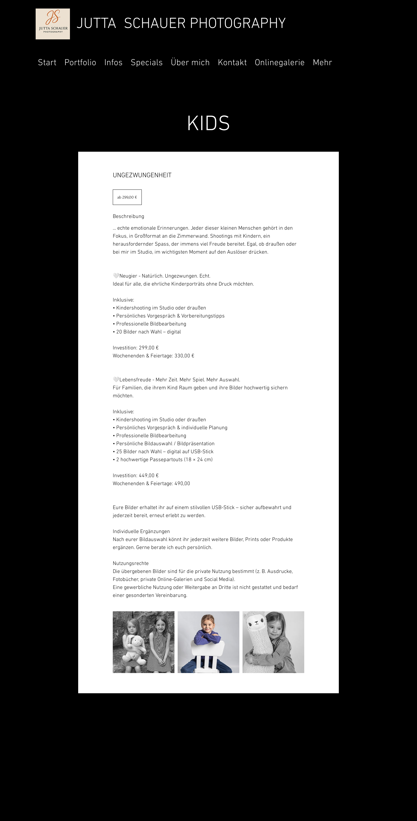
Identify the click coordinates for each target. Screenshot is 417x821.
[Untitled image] (143, 642)
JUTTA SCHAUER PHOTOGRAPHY (181, 24)
